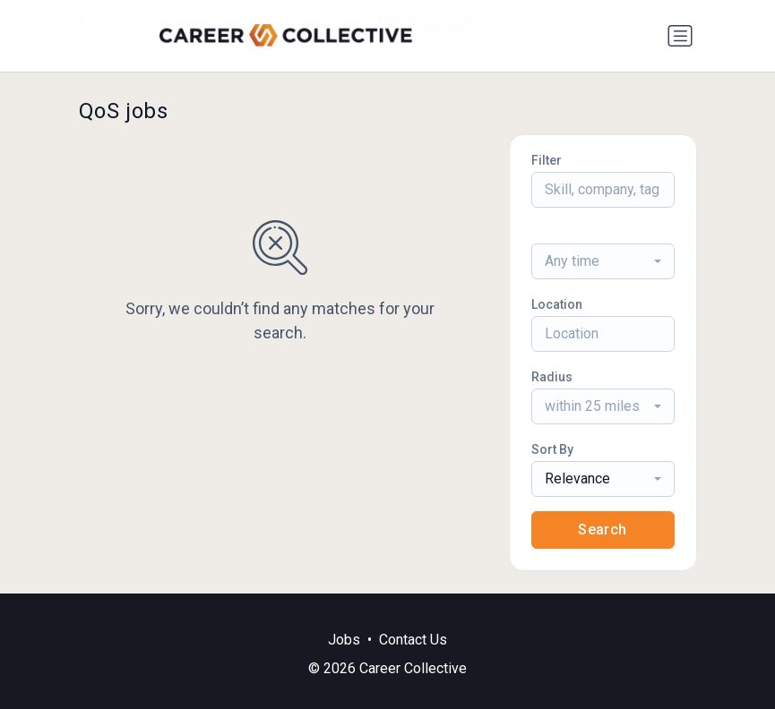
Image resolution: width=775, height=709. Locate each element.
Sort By (552, 449)
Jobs (344, 639)
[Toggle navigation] (680, 36)
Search (602, 529)
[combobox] (603, 261)
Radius (552, 377)
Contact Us (413, 639)
